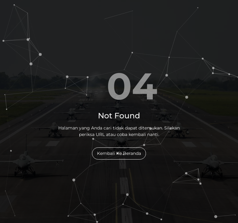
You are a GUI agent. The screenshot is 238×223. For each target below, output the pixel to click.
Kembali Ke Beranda (119, 153)
